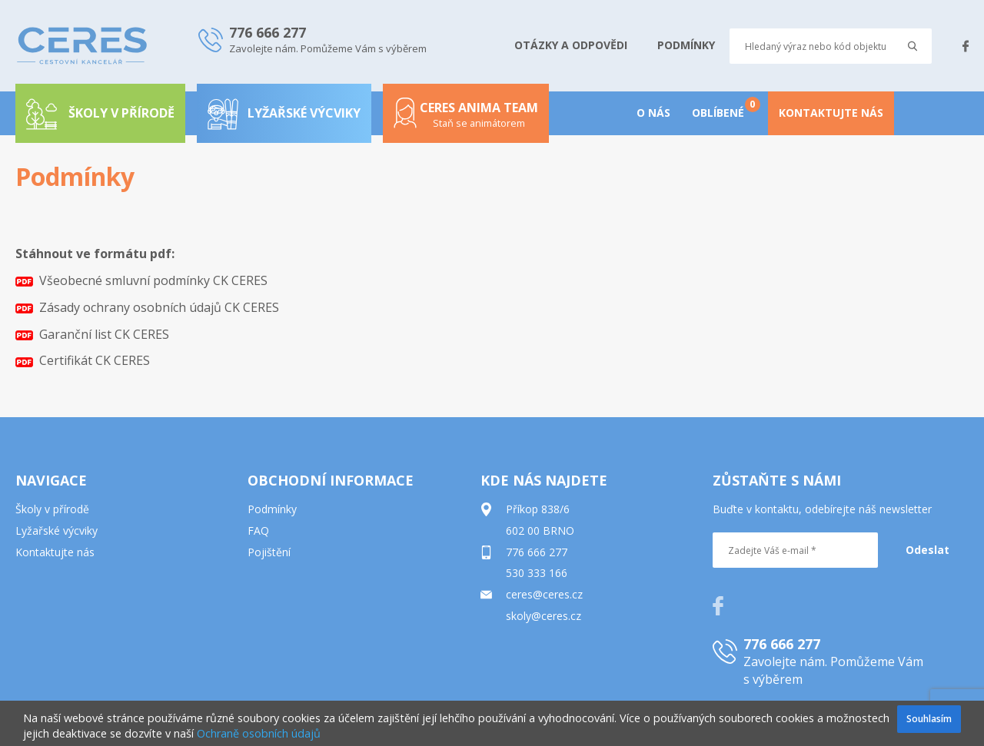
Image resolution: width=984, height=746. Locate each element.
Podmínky (272, 509)
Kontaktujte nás (55, 552)
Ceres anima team (466, 120)
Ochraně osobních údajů (259, 733)
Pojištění (269, 552)
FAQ (258, 530)
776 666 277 (536, 552)
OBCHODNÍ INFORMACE (331, 480)
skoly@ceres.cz (543, 615)
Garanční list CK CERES (92, 334)
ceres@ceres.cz (544, 594)
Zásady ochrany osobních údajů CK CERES (147, 307)
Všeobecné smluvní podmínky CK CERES (141, 280)
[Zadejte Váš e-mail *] (795, 550)
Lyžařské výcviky (284, 112)
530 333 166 (536, 572)
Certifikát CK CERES (82, 360)
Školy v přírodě (52, 509)
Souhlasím (929, 718)
